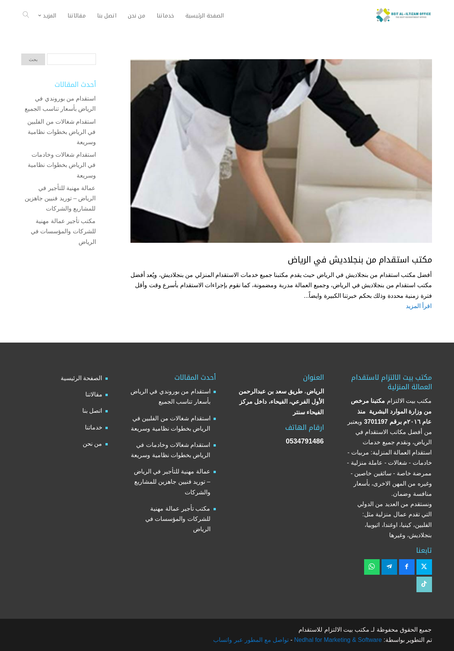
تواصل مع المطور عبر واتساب (251, 640)
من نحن (92, 443)
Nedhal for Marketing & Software (337, 640)
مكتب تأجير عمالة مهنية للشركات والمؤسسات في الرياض (63, 231)
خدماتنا (93, 427)
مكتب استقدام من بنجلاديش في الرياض (360, 260)
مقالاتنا (93, 394)
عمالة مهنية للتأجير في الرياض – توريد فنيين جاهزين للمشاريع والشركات (60, 198)
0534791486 (305, 441)
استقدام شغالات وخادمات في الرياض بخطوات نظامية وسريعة (62, 164)
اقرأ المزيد (419, 306)
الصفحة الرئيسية (81, 378)
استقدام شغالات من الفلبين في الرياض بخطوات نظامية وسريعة (61, 131)
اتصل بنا (92, 410)
